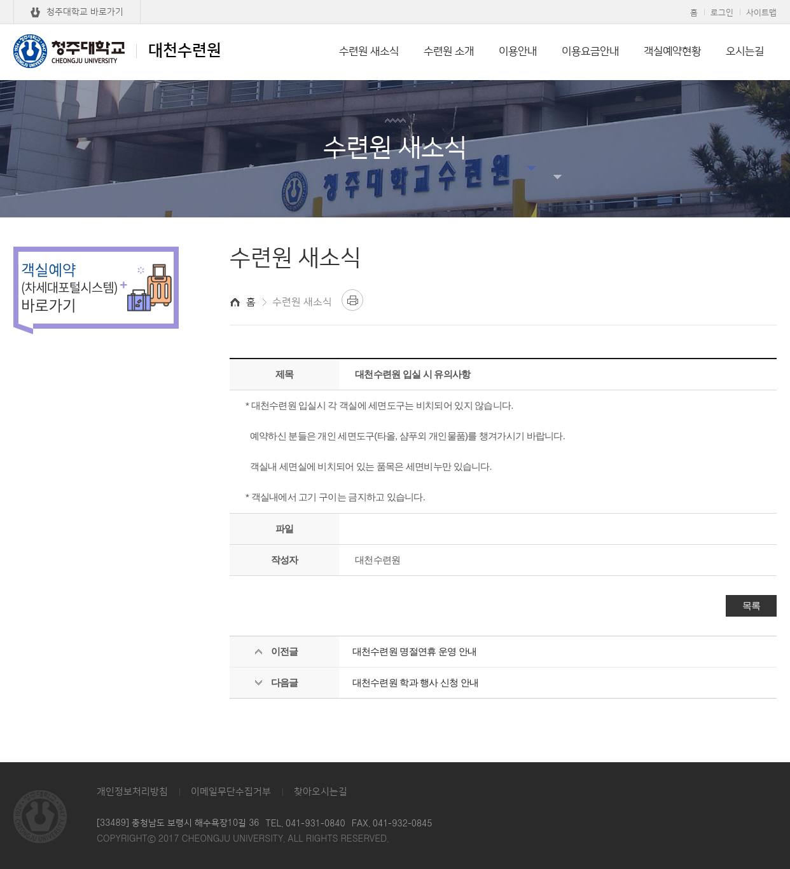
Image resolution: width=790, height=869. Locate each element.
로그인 (721, 12)
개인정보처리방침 (132, 791)
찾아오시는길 (320, 791)
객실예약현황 (672, 51)
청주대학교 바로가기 (84, 12)
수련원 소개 (449, 51)
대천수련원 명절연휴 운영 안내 (414, 651)
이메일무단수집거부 (231, 791)
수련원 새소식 (369, 51)
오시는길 (745, 51)
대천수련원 (117, 51)
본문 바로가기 (395, 0)
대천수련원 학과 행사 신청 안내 (415, 682)
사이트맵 (761, 12)
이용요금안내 (590, 51)
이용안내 (518, 51)
